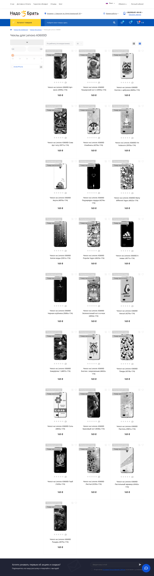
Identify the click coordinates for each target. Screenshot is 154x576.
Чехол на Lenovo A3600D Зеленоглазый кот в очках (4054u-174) (93, 313)
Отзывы (53, 4)
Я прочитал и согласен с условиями (118, 569)
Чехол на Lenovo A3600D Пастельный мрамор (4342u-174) (127, 484)
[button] (64, 14)
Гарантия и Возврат (40, 4)
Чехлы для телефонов (21, 30)
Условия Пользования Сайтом (114, 569)
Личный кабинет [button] (137, 4)
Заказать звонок (135, 14)
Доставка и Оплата (24, 4)
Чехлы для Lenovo (36, 30)
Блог (60, 4)
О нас (12, 4)
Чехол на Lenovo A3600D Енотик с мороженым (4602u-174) (93, 371)
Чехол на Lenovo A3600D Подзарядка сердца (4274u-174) (93, 200)
